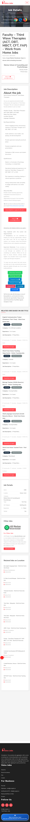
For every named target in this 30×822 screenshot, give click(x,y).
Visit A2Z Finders (9, 548)
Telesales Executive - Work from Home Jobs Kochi (14, 591)
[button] (27, 2)
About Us (3, 770)
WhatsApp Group (15, 276)
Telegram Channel (15, 283)
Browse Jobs (11, 13)
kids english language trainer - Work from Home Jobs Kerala (15, 567)
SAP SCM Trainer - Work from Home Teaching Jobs (15, 677)
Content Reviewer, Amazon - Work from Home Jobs (15, 664)
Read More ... (16, 335)
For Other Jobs (8, 533)
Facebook (15, 289)
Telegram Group (15, 279)
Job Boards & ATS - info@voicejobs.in (10, 791)
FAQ (2, 775)
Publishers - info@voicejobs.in (8, 788)
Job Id (5, 490)
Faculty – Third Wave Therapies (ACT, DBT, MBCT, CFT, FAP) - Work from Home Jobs (14, 44)
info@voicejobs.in (5, 809)
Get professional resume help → (17, 206)
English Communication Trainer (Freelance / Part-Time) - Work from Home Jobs (14, 319)
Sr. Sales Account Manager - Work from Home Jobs (14, 579)
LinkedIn (20, 286)
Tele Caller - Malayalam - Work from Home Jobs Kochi (14, 616)
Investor (3, 796)
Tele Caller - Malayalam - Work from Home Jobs (14, 604)
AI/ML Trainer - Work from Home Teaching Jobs (15, 628)
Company (6, 496)
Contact (3, 778)
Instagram (10, 286)
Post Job (3, 785)
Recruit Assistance (5, 772)
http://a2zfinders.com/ (19, 536)
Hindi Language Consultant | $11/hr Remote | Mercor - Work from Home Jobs (14, 416)
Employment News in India (7, 794)
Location (6, 493)
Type (5, 502)
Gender (5, 511)
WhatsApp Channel (15, 272)
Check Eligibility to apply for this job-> (15, 210)
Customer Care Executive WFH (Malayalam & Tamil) (14, 652)
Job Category (7, 505)
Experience (6, 508)
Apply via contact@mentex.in (8, 77)
